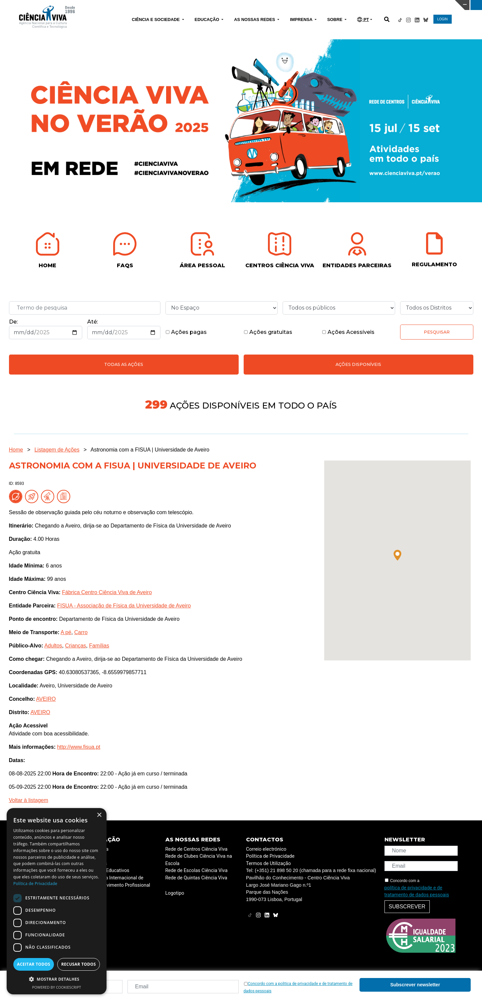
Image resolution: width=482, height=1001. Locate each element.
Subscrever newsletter (415, 984)
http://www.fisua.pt (78, 747)
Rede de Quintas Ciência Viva (196, 878)
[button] (397, 555)
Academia (98, 849)
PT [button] (363, 19)
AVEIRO (46, 699)
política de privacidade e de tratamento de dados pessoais (416, 891)
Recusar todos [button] (78, 964)
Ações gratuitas (268, 332)
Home (16, 450)
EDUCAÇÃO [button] (208, 19)
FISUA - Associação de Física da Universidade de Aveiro (124, 605)
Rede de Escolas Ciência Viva (196, 870)
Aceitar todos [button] (33, 964)
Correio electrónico (266, 849)
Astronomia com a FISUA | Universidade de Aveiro (150, 450)
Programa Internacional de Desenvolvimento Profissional (118, 881)
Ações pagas (186, 332)
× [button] (99, 815)
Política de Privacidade (270, 856)
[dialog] (57, 901)
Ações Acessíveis (348, 332)
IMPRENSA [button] (302, 19)
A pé (66, 632)
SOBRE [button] (335, 19)
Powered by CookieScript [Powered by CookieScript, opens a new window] (56, 987)
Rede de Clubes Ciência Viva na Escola (198, 859)
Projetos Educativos (108, 870)
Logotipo (174, 893)
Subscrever (407, 906)
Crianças (75, 645)
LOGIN (442, 19)
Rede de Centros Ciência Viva (196, 849)
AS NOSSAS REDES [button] (255, 19)
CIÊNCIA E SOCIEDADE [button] (156, 19)
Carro (81, 632)
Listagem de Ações (56, 450)
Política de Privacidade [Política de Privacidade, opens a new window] (35, 883)
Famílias (99, 645)
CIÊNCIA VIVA (321, 5)
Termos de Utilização (268, 863)
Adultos (53, 645)
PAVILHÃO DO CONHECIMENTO (212, 4)
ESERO (94, 856)
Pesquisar (437, 332)
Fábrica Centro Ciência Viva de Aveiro (107, 592)
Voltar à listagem (28, 800)
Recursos (97, 863)
